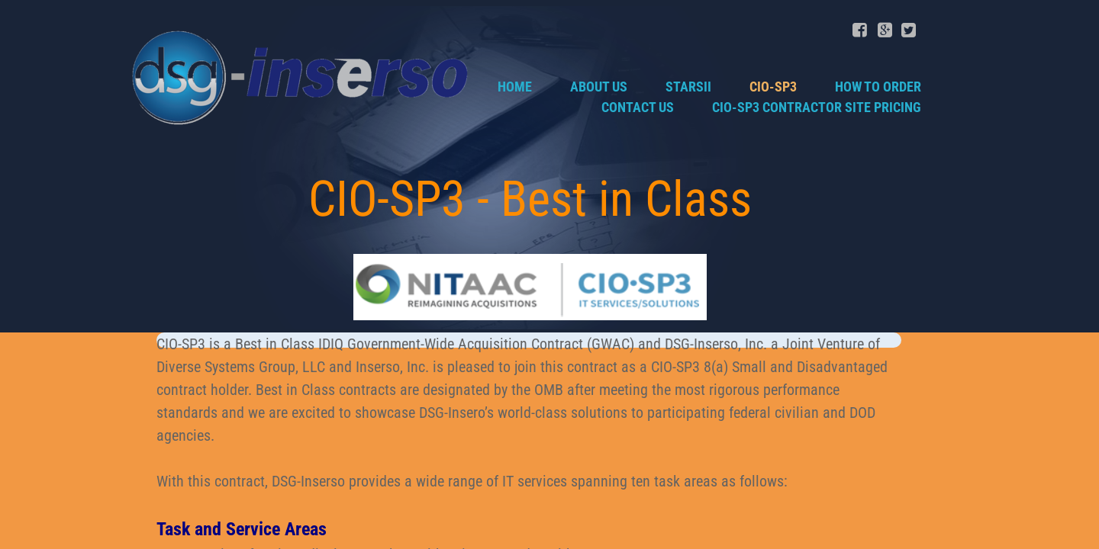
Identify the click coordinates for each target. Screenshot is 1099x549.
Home (515, 87)
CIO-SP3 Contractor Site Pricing (816, 107)
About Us (598, 87)
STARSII (688, 87)
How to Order (878, 87)
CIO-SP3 (773, 87)
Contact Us (637, 107)
